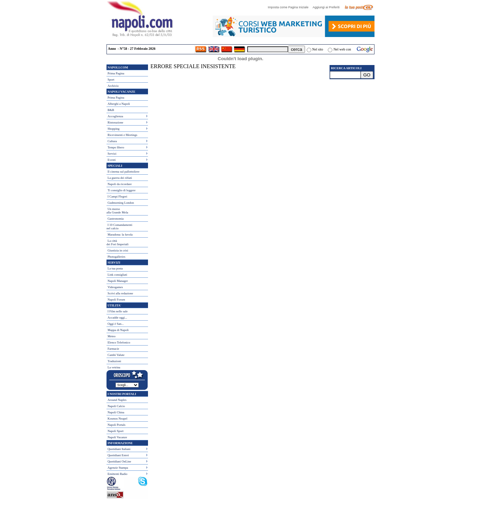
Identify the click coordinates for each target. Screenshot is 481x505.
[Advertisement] (352, 121)
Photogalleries (117, 256)
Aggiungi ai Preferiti (328, 7)
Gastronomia (116, 218)
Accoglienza (115, 116)
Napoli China (116, 412)
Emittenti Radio (117, 474)
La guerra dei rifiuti (120, 178)
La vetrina (114, 367)
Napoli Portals (117, 424)
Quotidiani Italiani (119, 449)
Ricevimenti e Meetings (122, 135)
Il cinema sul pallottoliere (123, 171)
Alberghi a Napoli (119, 103)
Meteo (111, 336)
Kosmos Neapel (117, 418)
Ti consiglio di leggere (122, 190)
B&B (111, 110)
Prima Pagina (116, 73)
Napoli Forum (116, 299)
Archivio (113, 86)
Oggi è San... (116, 323)
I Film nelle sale (118, 311)
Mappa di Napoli (118, 330)
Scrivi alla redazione (120, 293)
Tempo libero (116, 147)
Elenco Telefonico (119, 342)
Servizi (112, 153)
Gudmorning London (121, 202)
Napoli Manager (118, 281)
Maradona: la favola (120, 234)
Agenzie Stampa (118, 467)
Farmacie (113, 348)
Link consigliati (117, 274)
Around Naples (117, 400)
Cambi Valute (116, 355)
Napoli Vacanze (117, 437)
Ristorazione (115, 122)
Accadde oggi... (117, 317)
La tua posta (115, 268)
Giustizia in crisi (118, 250)
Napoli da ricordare (120, 184)
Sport (111, 79)
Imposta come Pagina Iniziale (290, 7)
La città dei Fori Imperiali (117, 242)
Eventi (112, 160)
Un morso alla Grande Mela (117, 210)
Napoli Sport (115, 431)
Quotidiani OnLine (119, 461)
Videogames (115, 287)
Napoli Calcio (116, 406)
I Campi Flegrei (117, 196)
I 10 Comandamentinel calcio (119, 226)
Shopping (114, 128)
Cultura (112, 141)
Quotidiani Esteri (118, 455)
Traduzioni (114, 361)
